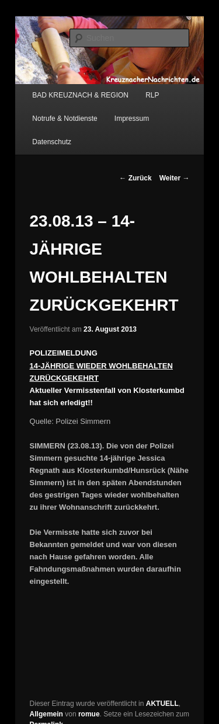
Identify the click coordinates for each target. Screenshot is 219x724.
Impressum (131, 118)
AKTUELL (162, 703)
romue (89, 714)
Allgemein (46, 714)
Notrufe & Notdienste (64, 118)
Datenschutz (51, 142)
